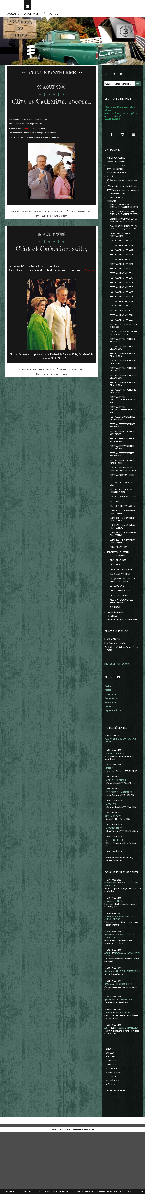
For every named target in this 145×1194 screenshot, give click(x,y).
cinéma (64, 228)
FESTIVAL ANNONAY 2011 (122, 282)
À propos (51, 16)
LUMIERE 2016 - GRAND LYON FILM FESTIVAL (124, 564)
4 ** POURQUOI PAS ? (117, 177)
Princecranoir (111, 937)
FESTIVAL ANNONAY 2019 (122, 321)
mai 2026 (110, 1109)
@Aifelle (108, 989)
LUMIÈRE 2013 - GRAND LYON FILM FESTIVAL (124, 579)
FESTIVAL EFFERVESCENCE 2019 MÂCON (123, 467)
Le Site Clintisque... (113, 692)
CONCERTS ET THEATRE (122, 617)
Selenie (108, 955)
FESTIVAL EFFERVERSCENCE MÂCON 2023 (124, 460)
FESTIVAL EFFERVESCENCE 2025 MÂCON (123, 483)
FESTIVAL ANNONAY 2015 (122, 302)
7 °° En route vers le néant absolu (123, 191)
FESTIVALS (112, 210)
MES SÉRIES (112, 666)
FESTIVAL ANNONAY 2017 (122, 311)
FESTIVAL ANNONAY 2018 (122, 316)
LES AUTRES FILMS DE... (121, 639)
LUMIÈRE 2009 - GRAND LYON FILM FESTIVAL (124, 572)
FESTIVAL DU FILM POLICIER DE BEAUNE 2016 (123, 416)
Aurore (107, 1070)
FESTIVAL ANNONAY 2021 (122, 331)
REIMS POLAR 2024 (119, 593)
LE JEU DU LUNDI (118, 634)
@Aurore (108, 1025)
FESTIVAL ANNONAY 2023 (122, 336)
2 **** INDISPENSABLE (118, 169)
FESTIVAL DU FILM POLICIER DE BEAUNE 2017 (123, 423)
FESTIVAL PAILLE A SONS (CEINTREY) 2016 (122, 531)
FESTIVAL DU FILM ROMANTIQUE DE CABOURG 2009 (123, 443)
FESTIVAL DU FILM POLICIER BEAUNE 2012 (123, 370)
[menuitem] (13, 17)
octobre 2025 (112, 1137)
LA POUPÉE (110, 858)
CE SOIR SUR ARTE (114, 806)
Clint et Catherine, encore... (51, 108)
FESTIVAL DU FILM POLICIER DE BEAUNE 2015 (123, 408)
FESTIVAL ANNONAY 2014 (122, 297)
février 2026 (112, 1121)
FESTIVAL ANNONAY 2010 (122, 277)
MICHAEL (109, 821)
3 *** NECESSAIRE (115, 173)
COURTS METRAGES (117, 206)
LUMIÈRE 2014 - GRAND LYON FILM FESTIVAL (124, 587)
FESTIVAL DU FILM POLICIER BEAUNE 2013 (123, 377)
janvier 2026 (112, 1125)
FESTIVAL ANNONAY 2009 (122, 272)
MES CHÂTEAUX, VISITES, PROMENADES (122, 650)
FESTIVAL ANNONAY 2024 (122, 341)
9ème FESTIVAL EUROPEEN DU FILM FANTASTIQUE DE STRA (123, 247)
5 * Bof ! (110, 181)
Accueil (13, 16)
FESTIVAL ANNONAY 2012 (122, 287)
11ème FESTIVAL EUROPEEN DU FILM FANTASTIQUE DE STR (124, 226)
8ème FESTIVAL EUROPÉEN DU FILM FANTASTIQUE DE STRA (123, 237)
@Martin (108, 1041)
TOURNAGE (115, 656)
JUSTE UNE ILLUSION (115, 894)
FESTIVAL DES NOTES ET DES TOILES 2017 (122, 352)
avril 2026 (110, 1113)
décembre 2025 (113, 1129)
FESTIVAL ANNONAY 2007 (122, 262)
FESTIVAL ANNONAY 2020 (122, 326)
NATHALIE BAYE (112, 870)
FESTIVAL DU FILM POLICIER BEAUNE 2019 (123, 393)
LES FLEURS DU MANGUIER (118, 846)
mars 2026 (111, 1117)
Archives (31, 16)
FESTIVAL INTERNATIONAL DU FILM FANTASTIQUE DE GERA (123, 507)
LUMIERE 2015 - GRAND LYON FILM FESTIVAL (124, 556)
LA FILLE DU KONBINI (115, 834)
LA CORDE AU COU (114, 882)
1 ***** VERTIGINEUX (117, 165)
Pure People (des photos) (116, 696)
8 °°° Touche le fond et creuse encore (119, 196)
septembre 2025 (114, 1142)
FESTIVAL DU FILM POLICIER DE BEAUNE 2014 (123, 400)
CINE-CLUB (115, 612)
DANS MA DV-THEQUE (121, 622)
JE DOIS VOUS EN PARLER (42, 390)
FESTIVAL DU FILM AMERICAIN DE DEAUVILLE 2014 (123, 361)
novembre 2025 (113, 1133)
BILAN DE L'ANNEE (119, 607)
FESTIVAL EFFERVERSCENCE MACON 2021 (124, 452)
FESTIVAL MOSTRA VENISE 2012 (123, 516)
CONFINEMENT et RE (117, 202)
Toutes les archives (115, 1152)
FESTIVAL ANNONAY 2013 (122, 292)
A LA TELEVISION (118, 602)
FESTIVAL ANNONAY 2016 (122, 306)
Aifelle (107, 1007)
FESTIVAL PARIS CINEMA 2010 (122, 539)
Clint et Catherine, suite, (51, 264)
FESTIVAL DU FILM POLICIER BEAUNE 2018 (123, 385)
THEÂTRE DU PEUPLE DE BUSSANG (118, 671)
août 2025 (110, 1146)
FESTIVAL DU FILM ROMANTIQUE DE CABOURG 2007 (123, 433)
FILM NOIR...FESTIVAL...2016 (123, 550)
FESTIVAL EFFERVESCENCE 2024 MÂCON (123, 475)
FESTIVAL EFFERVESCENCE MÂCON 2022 (123, 498)
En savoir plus (125, 1191)
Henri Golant (111, 755)
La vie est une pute (116, 662)
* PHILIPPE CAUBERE (117, 161)
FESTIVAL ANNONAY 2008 (122, 267)
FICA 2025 (114, 545)
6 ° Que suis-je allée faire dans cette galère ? (120, 186)
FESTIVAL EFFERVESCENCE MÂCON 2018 (123, 490)
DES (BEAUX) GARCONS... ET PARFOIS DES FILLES (42, 223)
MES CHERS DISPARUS (121, 644)
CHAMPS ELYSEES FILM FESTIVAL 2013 (121, 256)
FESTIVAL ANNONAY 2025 (122, 346)
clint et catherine (50, 228)
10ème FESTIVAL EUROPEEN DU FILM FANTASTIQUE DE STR (124, 216)
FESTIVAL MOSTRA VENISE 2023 (123, 523)
